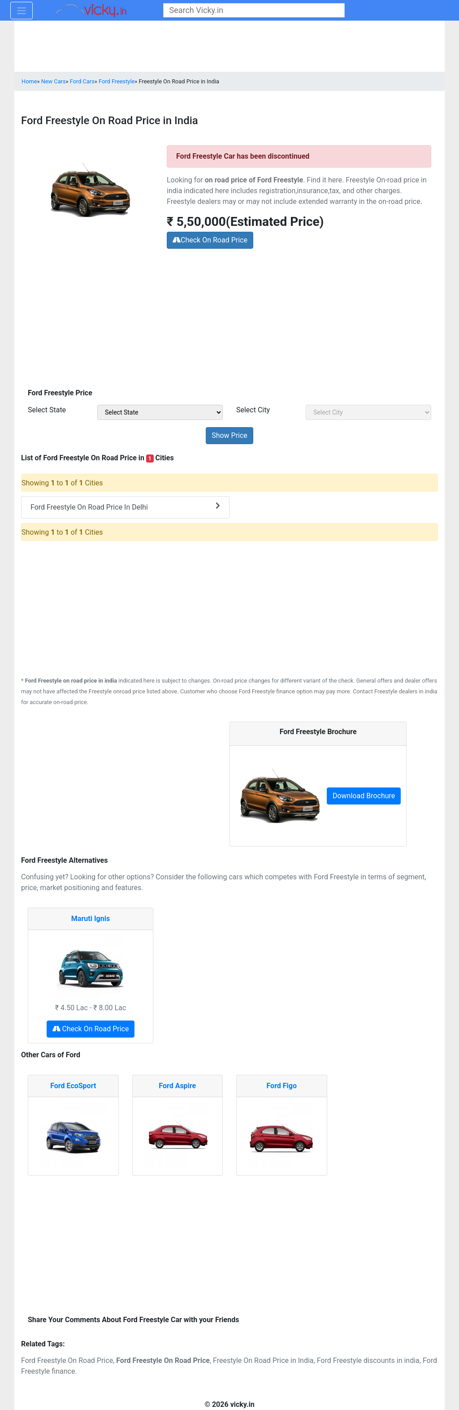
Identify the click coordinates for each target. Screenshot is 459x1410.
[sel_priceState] (160, 412)
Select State (47, 410)
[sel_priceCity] (368, 412)
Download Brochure (364, 796)
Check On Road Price (210, 240)
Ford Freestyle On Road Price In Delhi (125, 506)
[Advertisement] (229, 320)
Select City (253, 410)
